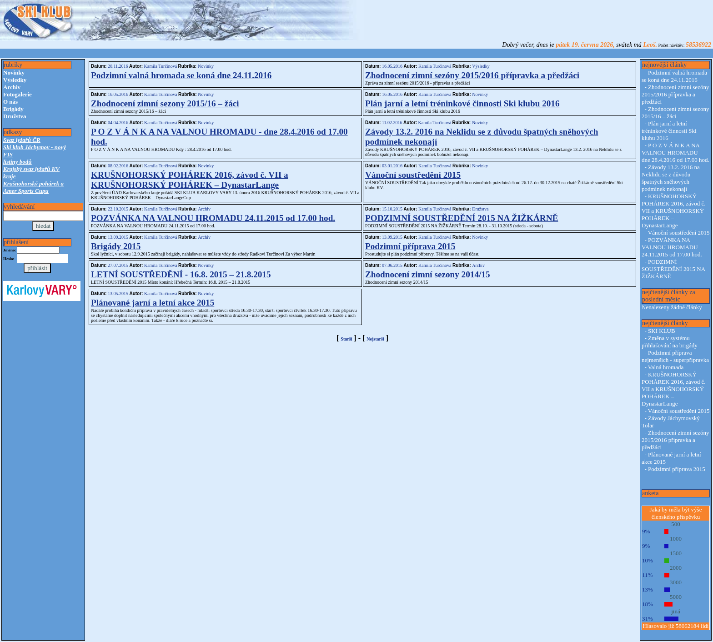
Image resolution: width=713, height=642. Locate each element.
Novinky (14, 72)
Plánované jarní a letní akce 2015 (152, 302)
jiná (675, 611)
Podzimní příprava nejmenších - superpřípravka (675, 356)
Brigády (13, 108)
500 (675, 524)
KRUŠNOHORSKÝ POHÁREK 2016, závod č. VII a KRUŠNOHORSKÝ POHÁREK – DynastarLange (189, 180)
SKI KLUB (661, 330)
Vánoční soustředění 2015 (413, 175)
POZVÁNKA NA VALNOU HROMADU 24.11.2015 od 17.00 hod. (213, 218)
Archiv (11, 87)
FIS (8, 154)
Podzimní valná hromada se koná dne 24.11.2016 (181, 75)
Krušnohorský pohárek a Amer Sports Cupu (33, 187)
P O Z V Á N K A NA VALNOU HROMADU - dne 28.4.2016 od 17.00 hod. (675, 152)
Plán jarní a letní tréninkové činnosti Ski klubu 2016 (462, 103)
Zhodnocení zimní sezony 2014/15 (427, 274)
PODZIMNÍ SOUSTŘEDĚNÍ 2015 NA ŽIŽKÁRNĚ (461, 218)
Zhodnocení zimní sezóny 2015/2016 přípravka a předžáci (472, 75)
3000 (676, 582)
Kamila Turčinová (160, 66)
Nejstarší (375, 338)
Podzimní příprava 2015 (410, 246)
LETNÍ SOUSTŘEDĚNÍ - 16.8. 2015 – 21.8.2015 (181, 274)
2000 (676, 567)
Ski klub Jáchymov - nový (34, 147)
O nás (10, 101)
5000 (676, 596)
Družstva (14, 116)
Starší (346, 338)
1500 (676, 553)
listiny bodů (17, 161)
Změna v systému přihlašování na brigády (670, 342)
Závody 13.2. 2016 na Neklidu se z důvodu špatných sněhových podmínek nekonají (671, 178)
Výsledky (14, 79)
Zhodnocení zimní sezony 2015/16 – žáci (165, 103)
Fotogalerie (17, 94)
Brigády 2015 (116, 246)
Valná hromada (665, 367)
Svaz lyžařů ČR (21, 139)
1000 (676, 538)
